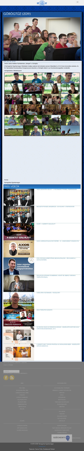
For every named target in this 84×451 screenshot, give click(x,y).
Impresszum (42, 446)
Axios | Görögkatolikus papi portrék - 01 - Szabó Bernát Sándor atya (58, 241)
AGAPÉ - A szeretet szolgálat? (46, 224)
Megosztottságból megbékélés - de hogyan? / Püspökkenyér (55, 207)
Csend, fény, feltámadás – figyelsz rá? (48, 293)
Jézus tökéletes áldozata (44, 310)
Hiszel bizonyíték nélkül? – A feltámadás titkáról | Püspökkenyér (57, 189)
